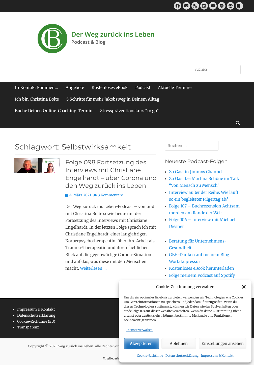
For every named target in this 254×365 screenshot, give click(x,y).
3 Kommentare (110, 195)
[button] (243, 286)
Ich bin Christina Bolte (37, 99)
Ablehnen (179, 343)
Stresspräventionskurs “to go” (129, 110)
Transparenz (28, 327)
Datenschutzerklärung (182, 355)
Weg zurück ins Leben (75, 346)
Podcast (142, 87)
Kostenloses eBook (110, 87)
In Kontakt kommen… (36, 87)
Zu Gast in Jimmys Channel (195, 171)
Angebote (75, 87)
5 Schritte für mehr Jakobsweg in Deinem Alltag (112, 99)
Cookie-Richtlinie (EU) (36, 321)
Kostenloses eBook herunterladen (201, 268)
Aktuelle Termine (174, 87)
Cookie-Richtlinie (150, 355)
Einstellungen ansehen (223, 343)
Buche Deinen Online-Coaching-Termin (54, 110)
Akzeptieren (141, 343)
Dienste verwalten (139, 330)
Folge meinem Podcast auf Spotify (202, 275)
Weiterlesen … (93, 268)
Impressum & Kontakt (217, 355)
